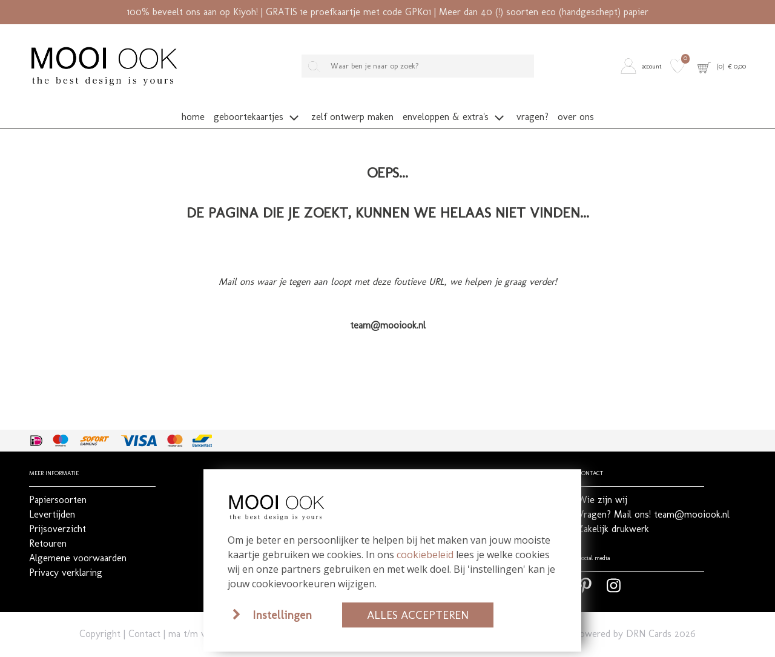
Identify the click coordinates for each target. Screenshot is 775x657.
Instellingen (282, 615)
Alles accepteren (418, 615)
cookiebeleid (425, 554)
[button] (643, 66)
